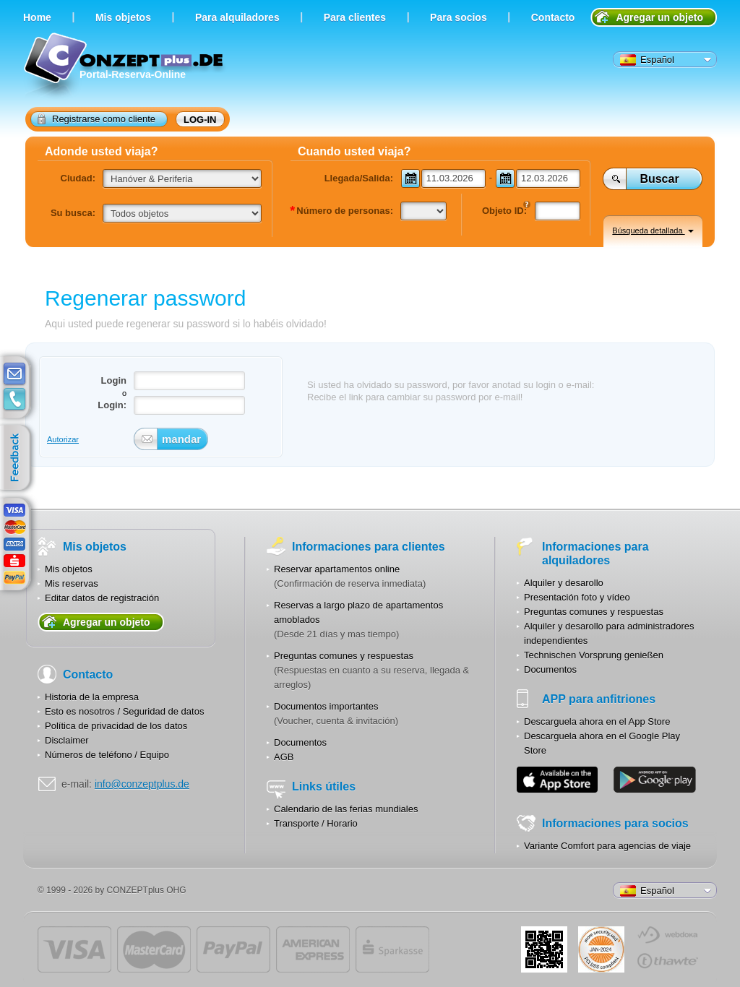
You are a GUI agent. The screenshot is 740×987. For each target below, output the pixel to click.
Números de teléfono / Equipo (107, 754)
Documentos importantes (326, 706)
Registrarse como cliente (96, 118)
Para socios (458, 17)
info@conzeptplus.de (142, 784)
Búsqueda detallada (652, 230)
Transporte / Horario (316, 823)
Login (113, 380)
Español (647, 60)
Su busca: (73, 212)
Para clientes (355, 17)
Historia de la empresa (92, 696)
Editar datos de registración (102, 597)
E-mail (14, 374)
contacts (14, 399)
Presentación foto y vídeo (577, 597)
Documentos (300, 742)
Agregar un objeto (659, 17)
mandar (179, 439)
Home (37, 17)
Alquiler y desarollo (563, 582)
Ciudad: (78, 178)
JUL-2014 (601, 949)
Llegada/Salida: (358, 178)
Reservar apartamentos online (337, 569)
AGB (283, 756)
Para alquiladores (237, 17)
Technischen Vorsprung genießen (593, 655)
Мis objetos (123, 17)
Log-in (200, 119)
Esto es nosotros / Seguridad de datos (124, 711)
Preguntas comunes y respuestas (343, 655)
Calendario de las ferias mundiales (346, 808)
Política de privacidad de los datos (116, 725)
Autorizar (63, 439)
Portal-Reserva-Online (125, 67)
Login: (112, 405)
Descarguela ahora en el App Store (597, 721)
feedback (18, 458)
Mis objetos (68, 569)
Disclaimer (67, 740)
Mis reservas (71, 583)
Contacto (553, 17)
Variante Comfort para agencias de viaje (607, 845)
